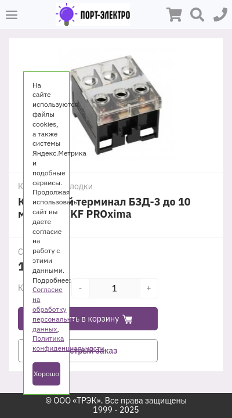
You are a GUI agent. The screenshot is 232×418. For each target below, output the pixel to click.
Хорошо (46, 373)
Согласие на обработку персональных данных (56, 309)
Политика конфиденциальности (68, 343)
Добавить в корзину (88, 319)
